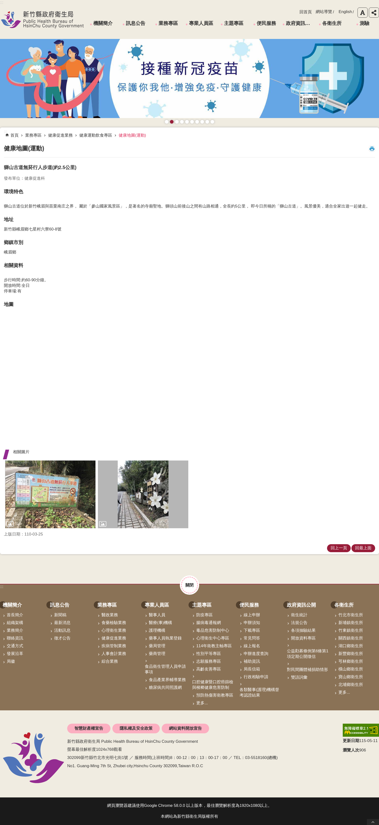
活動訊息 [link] (62, 630)
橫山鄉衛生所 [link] (350, 669)
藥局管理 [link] (157, 646)
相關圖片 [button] (21, 452)
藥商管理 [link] (157, 653)
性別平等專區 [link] (208, 653)
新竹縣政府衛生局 (42, 19)
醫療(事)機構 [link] (160, 622)
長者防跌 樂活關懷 (182, 122)
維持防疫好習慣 (202, 122)
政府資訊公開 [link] (299, 23)
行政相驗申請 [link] (256, 677)
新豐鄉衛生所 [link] (350, 653)
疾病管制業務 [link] (114, 646)
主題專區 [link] (233, 23)
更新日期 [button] (351, 740)
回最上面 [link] (363, 548)
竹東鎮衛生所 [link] (350, 630)
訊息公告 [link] (135, 23)
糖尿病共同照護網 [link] (165, 687)
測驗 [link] (364, 23)
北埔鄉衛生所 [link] (350, 684)
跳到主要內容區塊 (2, 2)
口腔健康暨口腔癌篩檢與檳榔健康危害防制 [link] (212, 685)
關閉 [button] (189, 585)
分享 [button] (374, 12)
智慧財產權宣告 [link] (88, 728)
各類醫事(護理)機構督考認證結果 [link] (259, 692)
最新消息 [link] (62, 622)
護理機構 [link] (157, 630)
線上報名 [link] (252, 646)
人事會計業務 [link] (114, 653)
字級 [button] (362, 12)
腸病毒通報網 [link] (208, 622)
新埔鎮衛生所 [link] (350, 622)
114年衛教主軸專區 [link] (214, 646)
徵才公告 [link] (62, 638)
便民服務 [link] (266, 23)
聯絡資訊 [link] (15, 638)
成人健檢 (207, 122)
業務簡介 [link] (15, 630)
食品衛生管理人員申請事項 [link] (165, 669)
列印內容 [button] (372, 149)
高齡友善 (187, 122)
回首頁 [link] (305, 12)
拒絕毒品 (197, 122)
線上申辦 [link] (252, 615)
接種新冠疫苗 (172, 122)
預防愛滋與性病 (177, 122)
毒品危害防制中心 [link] (212, 630)
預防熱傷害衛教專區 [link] (214, 695)
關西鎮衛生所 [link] (350, 638)
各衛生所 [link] (332, 23)
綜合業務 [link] (110, 661)
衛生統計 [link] (299, 615)
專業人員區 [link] (201, 23)
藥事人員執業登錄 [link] (165, 638)
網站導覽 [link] (324, 11)
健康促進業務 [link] (60, 135)
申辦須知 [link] (252, 622)
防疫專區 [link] (204, 615)
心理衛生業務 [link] (114, 630)
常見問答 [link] (252, 638)
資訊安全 (192, 122)
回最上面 (373, 822)
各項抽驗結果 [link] (303, 630)
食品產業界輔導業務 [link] (167, 679)
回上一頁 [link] (339, 548)
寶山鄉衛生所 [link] (350, 677)
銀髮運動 (212, 122)
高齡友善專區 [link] (208, 669)
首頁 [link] (14, 135)
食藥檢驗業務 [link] (114, 622)
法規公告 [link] (299, 622)
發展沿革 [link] (15, 653)
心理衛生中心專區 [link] (212, 638)
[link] (50, 494)
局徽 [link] (11, 661)
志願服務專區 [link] (208, 661)
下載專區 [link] (252, 630)
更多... (202, 703)
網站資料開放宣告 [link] (185, 728)
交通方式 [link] (15, 646)
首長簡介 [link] (15, 615)
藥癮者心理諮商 (166, 122)
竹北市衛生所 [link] (350, 615)
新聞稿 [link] (60, 615)
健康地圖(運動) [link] (132, 135)
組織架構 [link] (15, 622)
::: (1, 586)
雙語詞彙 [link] (299, 677)
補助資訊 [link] (252, 661)
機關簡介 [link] (103, 23)
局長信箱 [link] (252, 669)
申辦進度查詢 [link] (256, 653)
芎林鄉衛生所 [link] (350, 661)
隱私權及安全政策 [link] (136, 728)
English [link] (345, 11)
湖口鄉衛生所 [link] (350, 646)
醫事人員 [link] (157, 615)
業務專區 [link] (168, 23)
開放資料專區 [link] (303, 638)
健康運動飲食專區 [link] (95, 135)
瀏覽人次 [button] (351, 750)
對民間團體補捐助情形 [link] (307, 669)
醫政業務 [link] (110, 615)
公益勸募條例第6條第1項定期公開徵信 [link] (307, 654)
